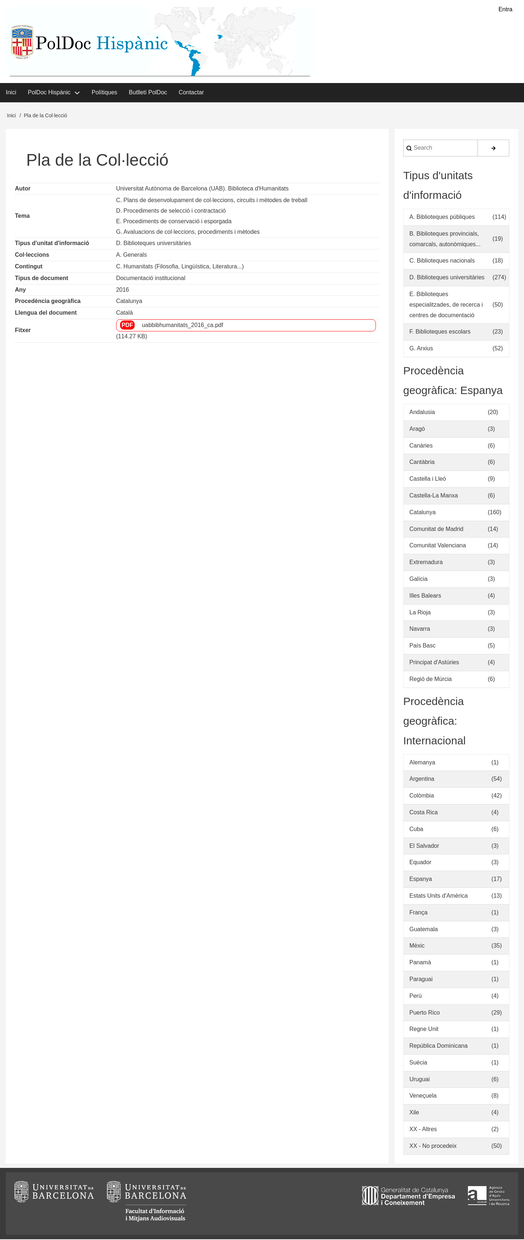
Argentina (421, 779)
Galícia (418, 579)
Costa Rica (423, 813)
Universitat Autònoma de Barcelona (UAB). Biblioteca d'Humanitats (202, 189)
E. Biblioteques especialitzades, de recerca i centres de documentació (446, 305)
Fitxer (23, 331)
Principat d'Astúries (434, 663)
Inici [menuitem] (11, 93)
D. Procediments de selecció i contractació (171, 211)
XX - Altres (423, 1130)
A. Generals (131, 255)
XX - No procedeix (433, 1146)
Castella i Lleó (427, 479)
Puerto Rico (424, 1013)
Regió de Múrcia (430, 680)
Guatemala (423, 929)
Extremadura (426, 563)
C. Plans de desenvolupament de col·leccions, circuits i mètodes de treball (211, 201)
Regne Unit (423, 1030)
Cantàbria (421, 463)
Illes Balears (425, 596)
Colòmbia (421, 796)
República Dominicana (438, 1046)
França (418, 913)
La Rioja (420, 613)
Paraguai (421, 980)
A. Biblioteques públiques (442, 217)
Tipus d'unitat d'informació (52, 244)
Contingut (29, 267)
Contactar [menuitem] (191, 93)
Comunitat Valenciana (437, 546)
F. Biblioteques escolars (440, 332)
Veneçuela (423, 1096)
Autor (23, 189)
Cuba (416, 830)
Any (20, 290)
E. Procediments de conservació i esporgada (174, 222)
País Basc (422, 646)
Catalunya (129, 302)
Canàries (421, 446)
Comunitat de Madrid (436, 529)
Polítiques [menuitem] (104, 93)
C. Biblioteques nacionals (442, 261)
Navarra (419, 629)
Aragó (417, 429)
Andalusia (422, 413)
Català (124, 313)
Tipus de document (41, 279)
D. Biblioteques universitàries (153, 244)
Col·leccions (32, 255)
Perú (415, 996)
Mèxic (417, 946)
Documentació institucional (150, 279)
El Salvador (424, 846)
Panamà (420, 963)
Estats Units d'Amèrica (438, 896)
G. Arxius (421, 349)
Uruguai (419, 1080)
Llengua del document (46, 313)
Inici (11, 116)
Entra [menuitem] (505, 9)
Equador (420, 863)
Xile (414, 1113)
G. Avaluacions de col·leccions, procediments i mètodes (188, 232)
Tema (22, 216)
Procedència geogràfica (48, 302)
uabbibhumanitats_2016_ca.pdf (182, 326)
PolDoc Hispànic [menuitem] (49, 93)
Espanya (420, 880)
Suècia (418, 1063)
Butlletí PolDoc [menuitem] (148, 93)
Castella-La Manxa (433, 496)
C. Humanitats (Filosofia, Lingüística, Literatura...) (180, 267)
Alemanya (422, 763)
